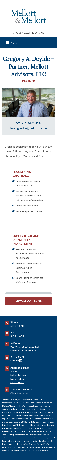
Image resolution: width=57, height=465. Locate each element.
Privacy (13, 371)
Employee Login (17, 378)
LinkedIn (14, 360)
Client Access (17, 382)
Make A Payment (18, 375)
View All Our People (28, 300)
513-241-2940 (37, 32)
